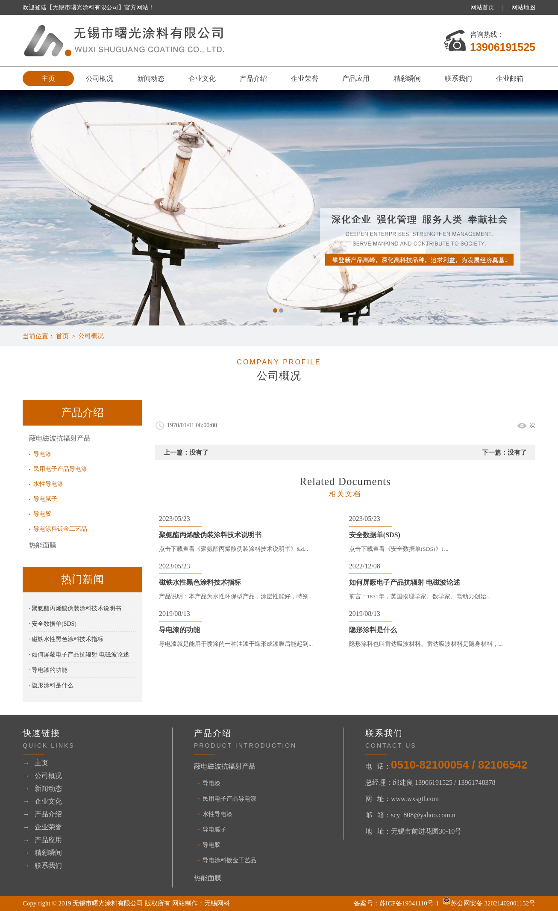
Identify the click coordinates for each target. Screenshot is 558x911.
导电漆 (42, 454)
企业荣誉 (304, 78)
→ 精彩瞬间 (42, 852)
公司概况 (99, 78)
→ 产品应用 (42, 839)
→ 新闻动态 (42, 788)
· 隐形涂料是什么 (51, 685)
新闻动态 (150, 78)
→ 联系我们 (42, 865)
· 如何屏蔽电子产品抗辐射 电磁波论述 (79, 654)
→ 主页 (35, 762)
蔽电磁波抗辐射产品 (60, 438)
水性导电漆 (48, 484)
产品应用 (356, 78)
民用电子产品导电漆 (60, 469)
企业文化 (202, 78)
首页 (62, 336)
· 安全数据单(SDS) (52, 624)
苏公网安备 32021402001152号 (488, 903)
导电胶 (42, 514)
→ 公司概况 (42, 775)
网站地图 (523, 7)
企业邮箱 (509, 78)
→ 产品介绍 (42, 814)
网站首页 (482, 7)
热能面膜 (42, 545)
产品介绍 (253, 78)
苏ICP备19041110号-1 (409, 903)
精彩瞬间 (407, 78)
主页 (48, 78)
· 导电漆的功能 (48, 670)
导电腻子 (45, 499)
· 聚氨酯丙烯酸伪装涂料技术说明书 (75, 608)
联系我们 (458, 78)
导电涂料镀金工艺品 (60, 529)
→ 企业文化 (42, 801)
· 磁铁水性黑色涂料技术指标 (66, 639)
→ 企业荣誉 (42, 827)
